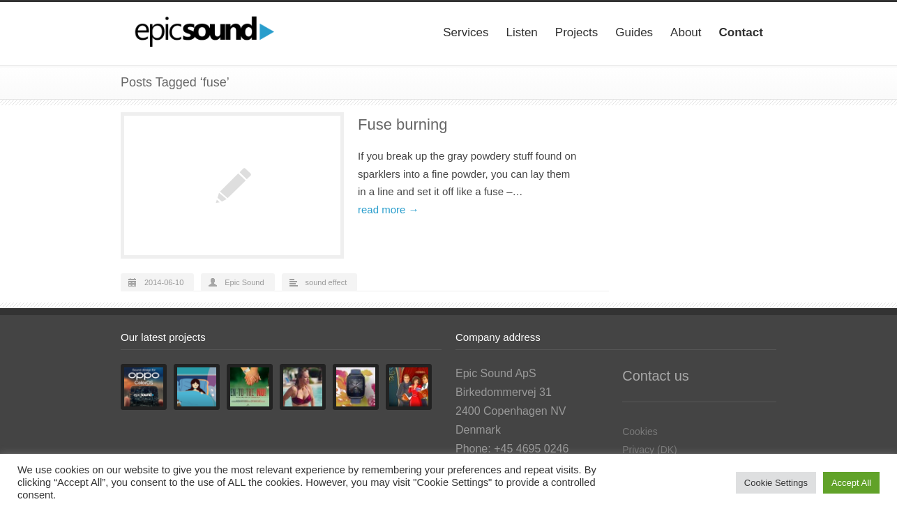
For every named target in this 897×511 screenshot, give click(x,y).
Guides (634, 32)
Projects (576, 32)
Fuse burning (402, 124)
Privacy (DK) (649, 449)
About (685, 32)
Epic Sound (244, 282)
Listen (521, 32)
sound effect (326, 282)
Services (465, 32)
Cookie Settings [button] (776, 483)
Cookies (640, 431)
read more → (388, 209)
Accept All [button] (851, 483)
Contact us (655, 375)
